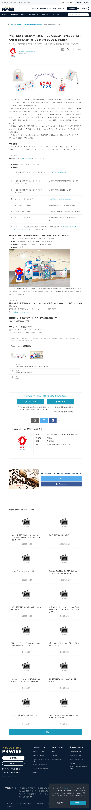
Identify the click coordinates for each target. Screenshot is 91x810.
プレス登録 (30, 401)
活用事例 (35, 772)
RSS (18, 806)
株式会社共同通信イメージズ (47, 791)
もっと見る (46, 732)
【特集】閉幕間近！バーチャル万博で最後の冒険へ (64, 680)
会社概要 (54, 755)
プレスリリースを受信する (56, 8)
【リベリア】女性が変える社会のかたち (25, 715)
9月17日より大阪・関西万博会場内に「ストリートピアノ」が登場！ (63, 716)
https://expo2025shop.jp (57, 172)
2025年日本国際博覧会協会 (34, 24)
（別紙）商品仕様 (26, 158)
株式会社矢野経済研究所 (26, 796)
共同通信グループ (56, 759)
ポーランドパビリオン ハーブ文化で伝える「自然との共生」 (64, 644)
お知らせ (54, 752)
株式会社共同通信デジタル (26, 791)
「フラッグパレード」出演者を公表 (23, 571)
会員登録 (72, 8)
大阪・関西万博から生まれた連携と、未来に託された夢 (26, 608)
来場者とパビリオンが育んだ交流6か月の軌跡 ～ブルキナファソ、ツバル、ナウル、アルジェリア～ (64, 609)
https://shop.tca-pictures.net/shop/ (61, 199)
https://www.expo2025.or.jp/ (59, 444)
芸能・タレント (31, 372)
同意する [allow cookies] (78, 803)
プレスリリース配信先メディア (40, 765)
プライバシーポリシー (68, 788)
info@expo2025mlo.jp (22, 312)
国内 (60, 3)
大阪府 (17, 378)
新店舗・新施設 (29, 366)
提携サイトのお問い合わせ (76, 759)
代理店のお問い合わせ (75, 755)
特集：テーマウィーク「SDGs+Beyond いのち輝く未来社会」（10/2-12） (25, 644)
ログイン (84, 8)
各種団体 (18, 24)
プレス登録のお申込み (75, 763)
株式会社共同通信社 (44, 788)
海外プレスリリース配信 (38, 755)
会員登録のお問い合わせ (76, 752)
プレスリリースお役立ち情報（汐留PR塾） (41, 760)
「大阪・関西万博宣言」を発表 (60, 535)
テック (23, 15)
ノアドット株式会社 (44, 794)
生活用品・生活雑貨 (20, 372)
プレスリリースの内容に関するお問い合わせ (79, 767)
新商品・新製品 (19, 366)
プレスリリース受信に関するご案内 (63, 412)
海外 (80, 2)
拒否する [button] (60, 803)
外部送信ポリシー (42, 803)
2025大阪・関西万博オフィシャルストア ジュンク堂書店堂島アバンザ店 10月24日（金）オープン (27, 537)
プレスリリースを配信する (38, 8)
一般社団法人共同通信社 (26, 788)
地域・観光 (14, 15)
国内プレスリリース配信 (38, 752)
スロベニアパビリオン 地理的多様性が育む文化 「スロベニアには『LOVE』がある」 (26, 681)
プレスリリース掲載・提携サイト (40, 768)
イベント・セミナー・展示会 (41, 366)
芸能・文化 (45, 15)
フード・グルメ (56, 15)
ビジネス (5, 15)
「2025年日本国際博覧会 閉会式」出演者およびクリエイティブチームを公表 (64, 572)
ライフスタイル (33, 15)
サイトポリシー (11, 803)
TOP (12, 24)
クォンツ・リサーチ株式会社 (26, 794)
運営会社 (9, 806)
